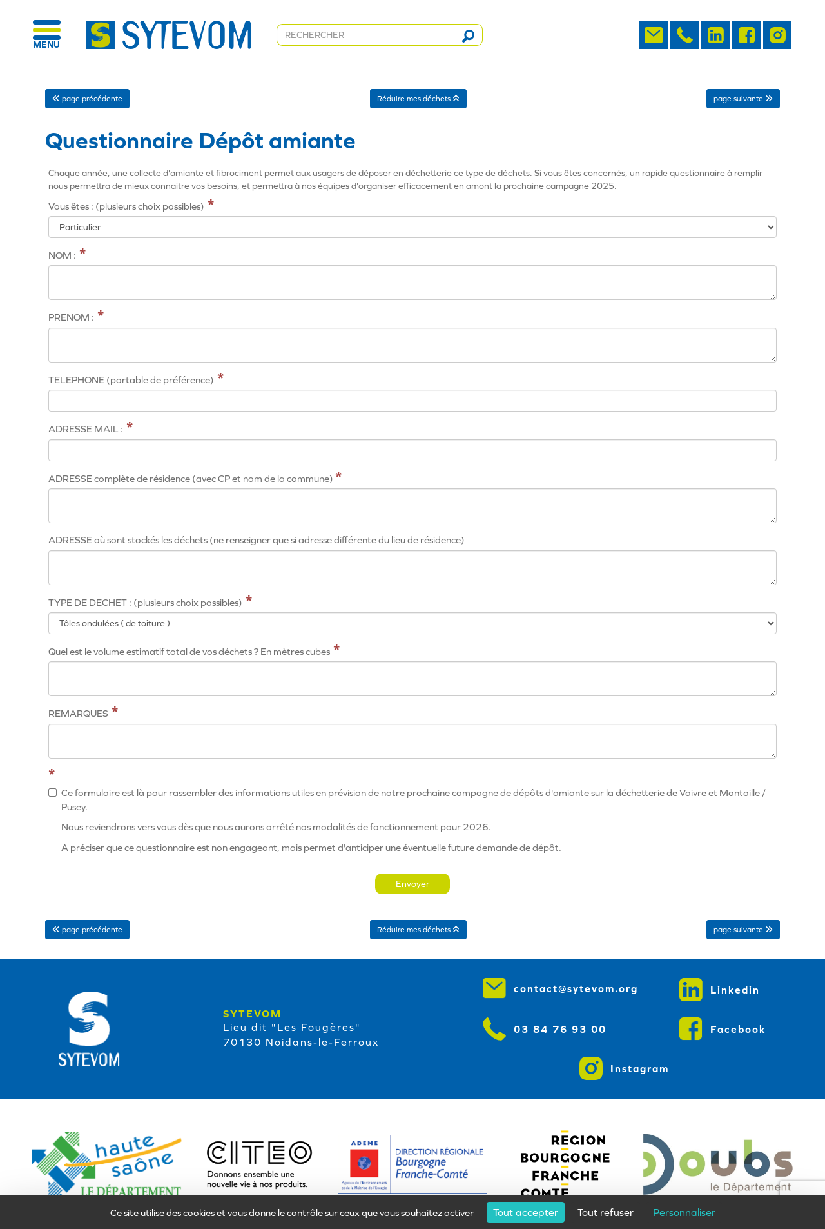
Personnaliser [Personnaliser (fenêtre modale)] (684, 1212)
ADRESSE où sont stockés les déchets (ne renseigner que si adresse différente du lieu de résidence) (256, 539)
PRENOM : (71, 317)
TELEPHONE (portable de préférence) (131, 379)
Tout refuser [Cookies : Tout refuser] (606, 1212)
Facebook (722, 1029)
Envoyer (412, 884)
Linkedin (719, 989)
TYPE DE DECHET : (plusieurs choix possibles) (145, 602)
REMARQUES (78, 713)
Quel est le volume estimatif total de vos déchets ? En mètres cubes (189, 651)
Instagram (624, 1068)
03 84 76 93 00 (545, 1029)
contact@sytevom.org (560, 988)
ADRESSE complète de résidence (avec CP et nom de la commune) (191, 478)
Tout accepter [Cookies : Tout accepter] (525, 1212)
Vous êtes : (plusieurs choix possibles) (126, 206)
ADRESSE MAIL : (85, 428)
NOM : (62, 255)
